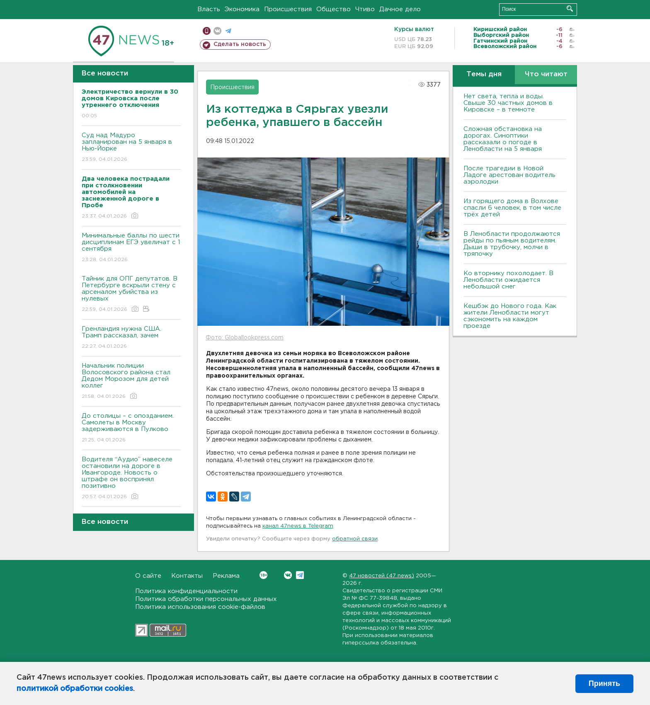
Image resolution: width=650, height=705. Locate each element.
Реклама (226, 576)
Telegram (300, 575)
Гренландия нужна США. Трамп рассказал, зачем (131, 338)
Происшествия (288, 9)
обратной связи (355, 539)
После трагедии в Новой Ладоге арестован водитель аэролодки (509, 175)
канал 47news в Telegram (297, 526)
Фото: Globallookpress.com (245, 337)
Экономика (242, 9)
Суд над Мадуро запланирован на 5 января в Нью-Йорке (131, 148)
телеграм (228, 31)
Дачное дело (400, 9)
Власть (208, 9)
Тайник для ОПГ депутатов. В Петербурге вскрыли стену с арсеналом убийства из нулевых (131, 294)
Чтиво (365, 9)
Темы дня (484, 74)
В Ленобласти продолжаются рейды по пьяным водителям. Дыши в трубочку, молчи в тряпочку (511, 244)
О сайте (148, 576)
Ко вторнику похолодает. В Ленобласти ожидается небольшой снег (508, 280)
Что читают (546, 74)
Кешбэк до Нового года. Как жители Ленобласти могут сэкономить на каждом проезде (509, 316)
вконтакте (217, 31)
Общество (333, 9)
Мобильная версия (207, 31)
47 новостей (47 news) (381, 576)
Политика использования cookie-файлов (200, 607)
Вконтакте (263, 575)
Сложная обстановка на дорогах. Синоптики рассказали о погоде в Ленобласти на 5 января (502, 139)
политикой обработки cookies (75, 689)
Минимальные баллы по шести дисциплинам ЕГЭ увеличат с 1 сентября (131, 248)
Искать (570, 8)
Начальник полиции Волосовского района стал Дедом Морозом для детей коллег (131, 381)
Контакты (187, 576)
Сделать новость (239, 44)
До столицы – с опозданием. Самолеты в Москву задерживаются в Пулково (131, 428)
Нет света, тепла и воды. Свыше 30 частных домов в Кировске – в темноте (508, 103)
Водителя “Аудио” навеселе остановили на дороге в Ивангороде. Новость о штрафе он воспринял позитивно (131, 478)
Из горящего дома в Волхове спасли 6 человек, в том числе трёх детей (512, 208)
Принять (604, 683)
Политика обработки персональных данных (206, 599)
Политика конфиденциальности (186, 591)
